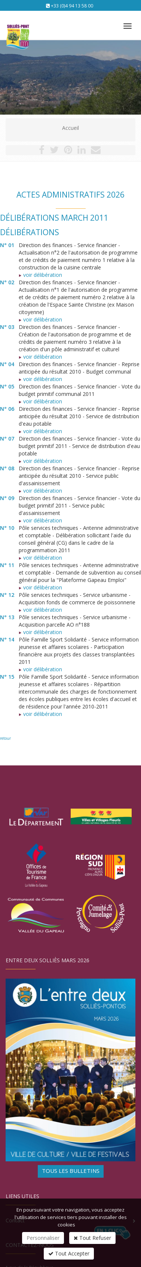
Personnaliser (43, 1237)
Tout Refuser (92, 1237)
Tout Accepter (68, 1253)
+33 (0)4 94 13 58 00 (72, 6)
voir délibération (40, 274)
